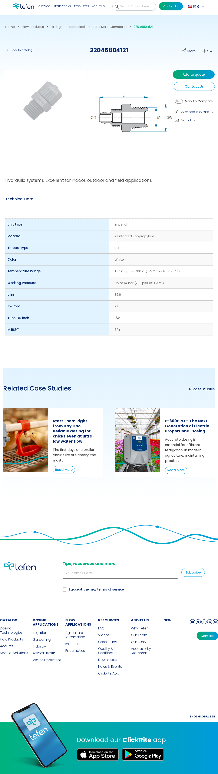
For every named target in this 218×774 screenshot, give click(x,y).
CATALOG (8, 620)
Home (10, 27)
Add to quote (194, 74)
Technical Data (19, 199)
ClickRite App (108, 673)
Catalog (44, 6)
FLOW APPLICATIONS (78, 622)
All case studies (202, 389)
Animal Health (44, 653)
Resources (81, 6)
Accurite (7, 646)
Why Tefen (140, 628)
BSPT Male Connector (110, 27)
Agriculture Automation (75, 635)
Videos (104, 635)
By (202, 716)
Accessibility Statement (141, 651)
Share (191, 51)
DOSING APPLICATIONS (46, 622)
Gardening (42, 640)
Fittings (56, 27)
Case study (107, 642)
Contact (207, 636)
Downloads (107, 660)
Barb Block (77, 27)
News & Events (110, 667)
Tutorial (186, 120)
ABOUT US (140, 620)
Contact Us (171, 6)
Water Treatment (47, 660)
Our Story (138, 642)
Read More (64, 469)
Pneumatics (75, 651)
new (168, 620)
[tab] (19, 199)
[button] (195, 6)
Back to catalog (22, 50)
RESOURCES (108, 620)
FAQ (101, 628)
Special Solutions (14, 653)
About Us (98, 6)
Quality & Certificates (107, 651)
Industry (39, 646)
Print (210, 51)
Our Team (139, 635)
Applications (62, 6)
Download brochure (195, 112)
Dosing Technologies (11, 630)
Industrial (72, 644)
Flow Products (33, 27)
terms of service (110, 589)
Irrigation (40, 633)
